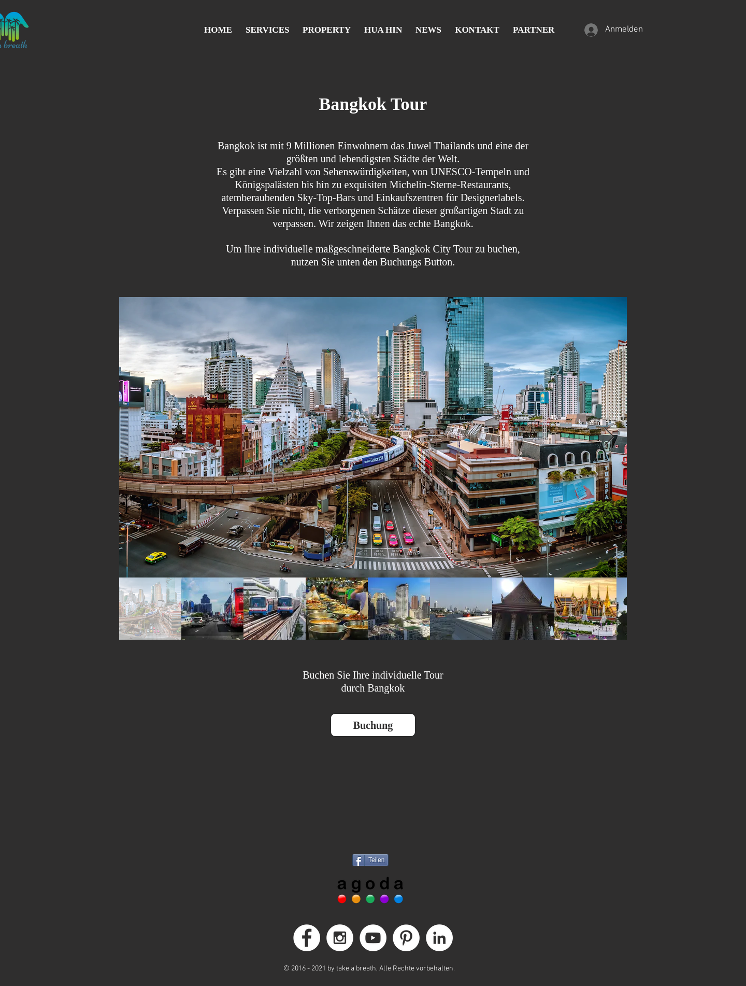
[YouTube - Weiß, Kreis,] (373, 937)
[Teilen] (370, 860)
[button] (267, 30)
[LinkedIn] (439, 937)
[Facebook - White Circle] (306, 937)
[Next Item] (609, 437)
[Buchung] (373, 725)
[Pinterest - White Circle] (406, 937)
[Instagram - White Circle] (339, 937)
